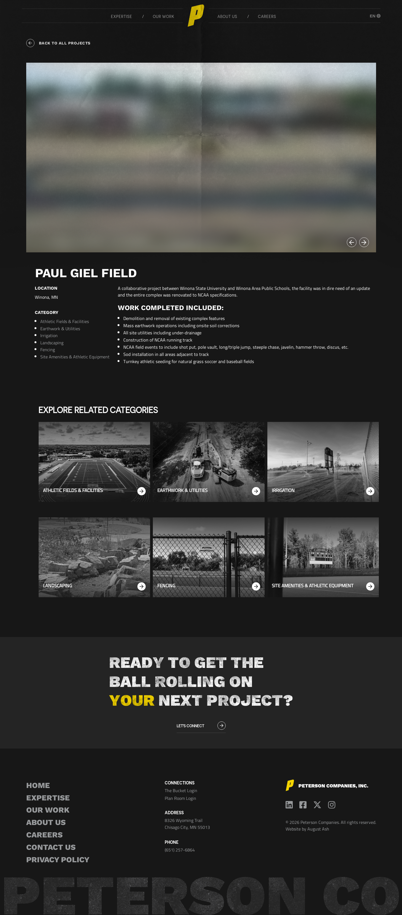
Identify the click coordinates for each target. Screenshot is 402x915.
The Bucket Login (181, 790)
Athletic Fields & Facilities (64, 321)
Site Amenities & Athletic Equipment (75, 357)
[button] (351, 242)
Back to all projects (58, 43)
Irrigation (49, 335)
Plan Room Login (180, 798)
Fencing (47, 349)
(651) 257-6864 (180, 850)
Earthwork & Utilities (60, 328)
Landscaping (51, 343)
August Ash (318, 829)
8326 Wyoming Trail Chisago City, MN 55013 (187, 824)
